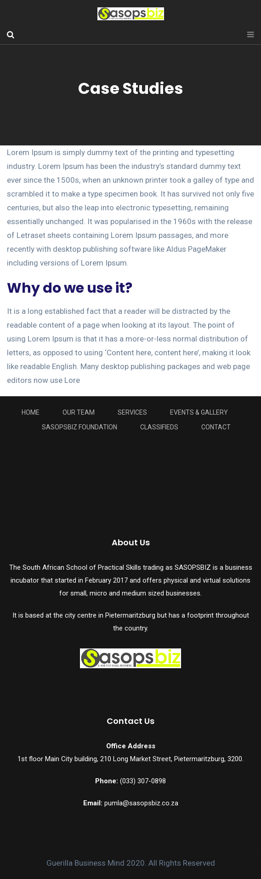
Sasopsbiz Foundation (79, 427)
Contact (216, 427)
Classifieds (159, 427)
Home (31, 412)
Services (132, 412)
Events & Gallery (199, 412)
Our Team (78, 412)
